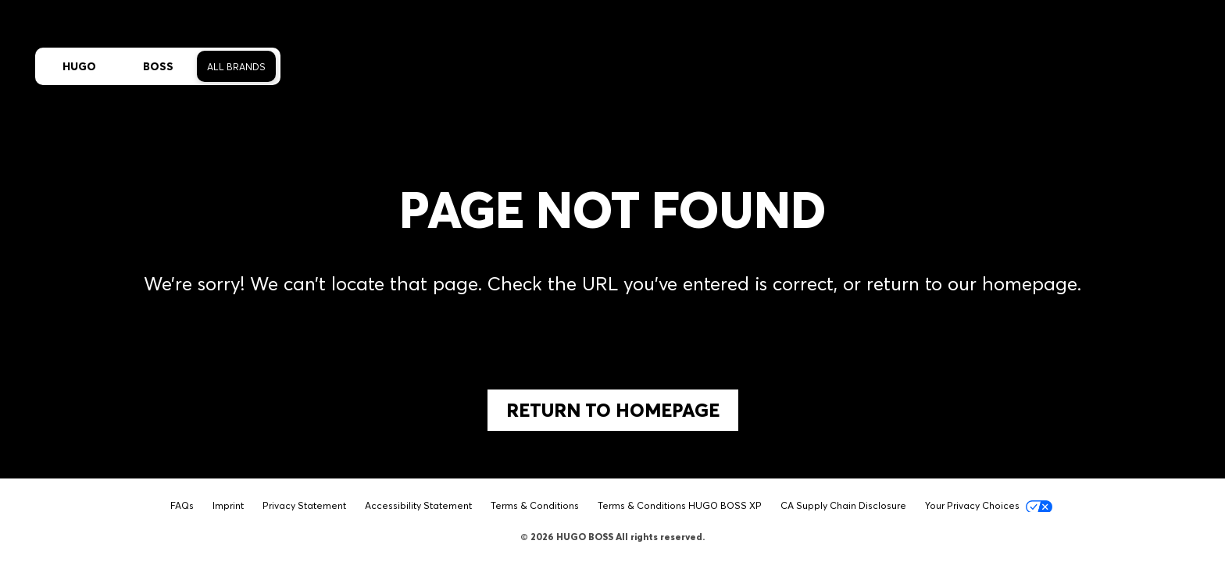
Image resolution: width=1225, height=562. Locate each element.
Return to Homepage (613, 410)
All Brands (236, 67)
